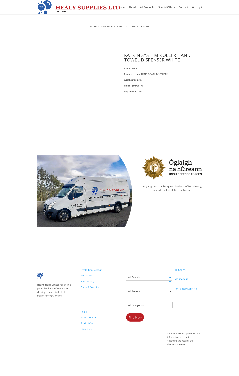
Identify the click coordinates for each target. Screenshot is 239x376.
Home (121, 7)
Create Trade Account (91, 269)
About (132, 7)
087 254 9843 (181, 279)
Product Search (88, 317)
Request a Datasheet (178, 357)
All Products (147, 7)
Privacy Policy (87, 281)
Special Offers (166, 7)
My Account (86, 275)
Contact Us (86, 328)
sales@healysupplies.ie (186, 288)
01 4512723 (180, 269)
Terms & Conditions (90, 287)
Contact (183, 7)
